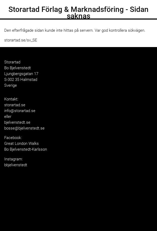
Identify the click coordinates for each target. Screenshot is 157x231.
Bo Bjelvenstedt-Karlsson (25, 149)
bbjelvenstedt (15, 165)
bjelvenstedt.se (17, 122)
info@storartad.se (19, 110)
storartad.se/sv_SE (20, 40)
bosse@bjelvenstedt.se (24, 128)
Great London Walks (21, 143)
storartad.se (14, 105)
